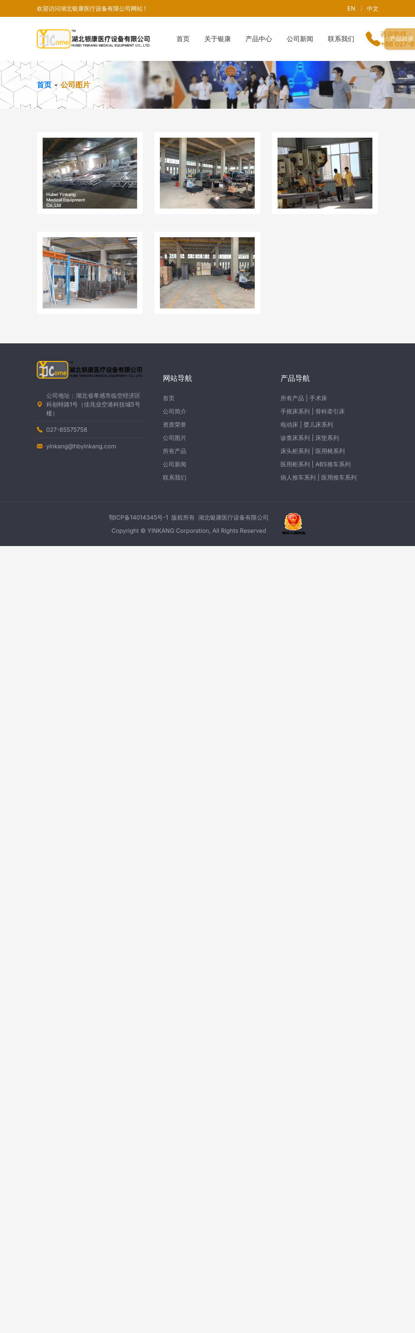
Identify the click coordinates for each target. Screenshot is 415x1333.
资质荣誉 (174, 424)
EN (351, 8)
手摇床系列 (295, 411)
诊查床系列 (295, 437)
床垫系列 (327, 437)
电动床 (289, 424)
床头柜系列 (295, 451)
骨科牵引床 (330, 411)
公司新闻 (300, 39)
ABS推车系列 (333, 464)
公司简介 (174, 411)
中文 (373, 8)
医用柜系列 (295, 464)
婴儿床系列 (318, 424)
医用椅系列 (330, 451)
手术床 (318, 398)
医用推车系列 (339, 477)
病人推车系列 (298, 477)
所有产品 (174, 451)
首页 (183, 39)
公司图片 (174, 437)
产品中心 (259, 39)
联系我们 (341, 39)
